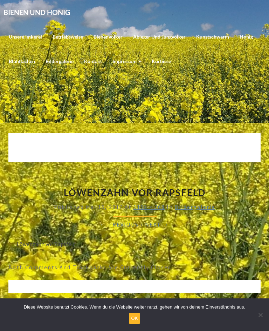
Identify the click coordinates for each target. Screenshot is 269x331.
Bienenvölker (108, 37)
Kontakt (93, 61)
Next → (157, 224)
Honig (246, 37)
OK (134, 318)
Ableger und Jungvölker (159, 37)
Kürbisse (161, 61)
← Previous (119, 224)
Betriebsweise (68, 37)
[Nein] (260, 314)
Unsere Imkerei (25, 37)
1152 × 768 (149, 206)
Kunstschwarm (212, 37)
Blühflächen (22, 61)
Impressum (126, 61)
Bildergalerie (60, 61)
